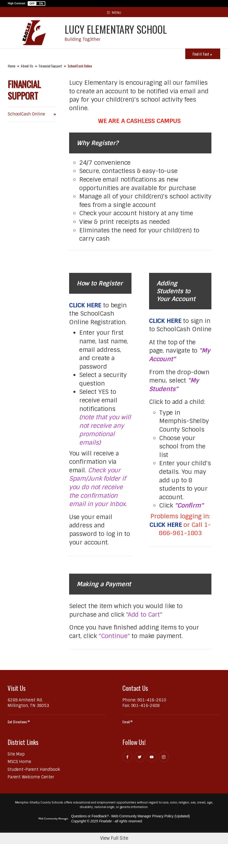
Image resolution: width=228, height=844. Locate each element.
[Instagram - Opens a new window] (164, 757)
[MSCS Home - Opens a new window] (19, 761)
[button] (36, 3)
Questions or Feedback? (90, 816)
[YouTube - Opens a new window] (152, 757)
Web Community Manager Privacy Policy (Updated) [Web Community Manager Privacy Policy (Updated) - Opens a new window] (150, 816)
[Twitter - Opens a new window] (139, 757)
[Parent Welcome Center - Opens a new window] (31, 777)
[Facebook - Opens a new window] (127, 757)
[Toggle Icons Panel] (202, 54)
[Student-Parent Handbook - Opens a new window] (34, 769)
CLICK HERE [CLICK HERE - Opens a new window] (85, 305)
